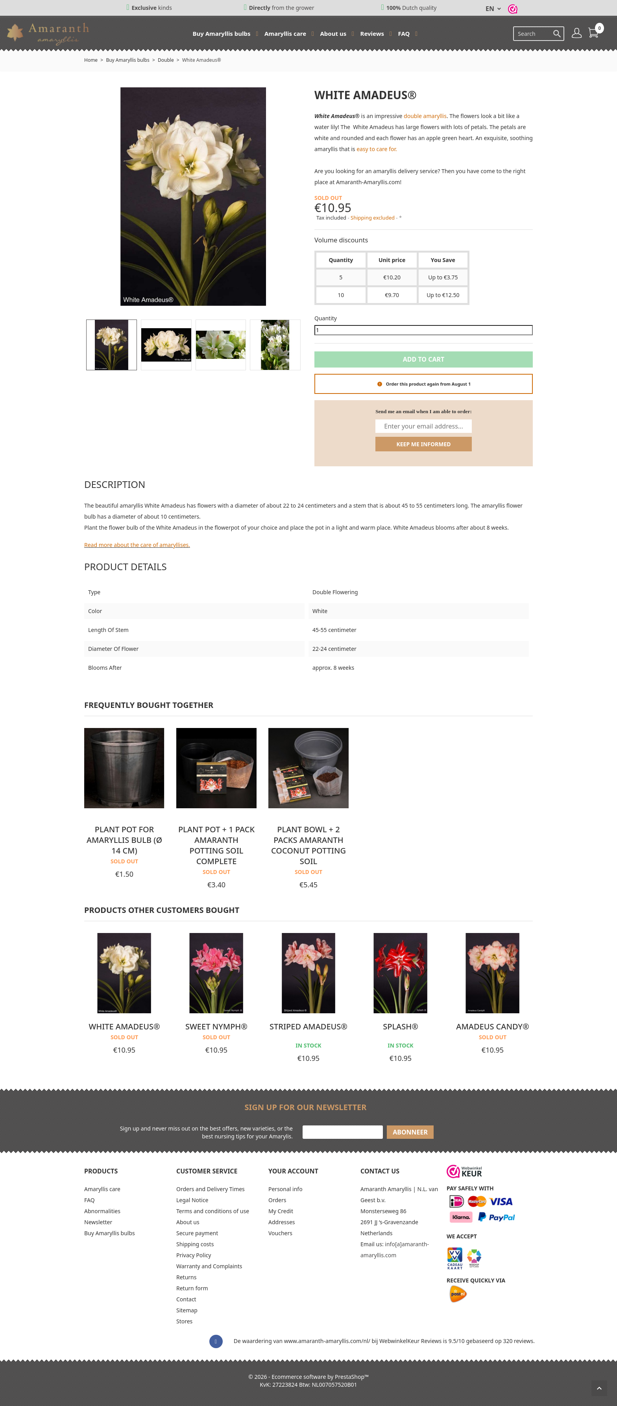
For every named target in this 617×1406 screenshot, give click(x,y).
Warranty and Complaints (209, 1266)
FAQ (405, 33)
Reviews (373, 33)
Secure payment (197, 1233)
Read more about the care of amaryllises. (137, 545)
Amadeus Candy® (492, 1026)
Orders (277, 1200)
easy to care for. (377, 149)
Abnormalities (102, 1211)
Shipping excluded (373, 217)
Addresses (281, 1222)
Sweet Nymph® (216, 1026)
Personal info (285, 1189)
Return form (192, 1288)
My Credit (280, 1211)
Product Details (125, 566)
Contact (186, 1299)
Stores (184, 1321)
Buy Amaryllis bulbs (222, 33)
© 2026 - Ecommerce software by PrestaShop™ (308, 1376)
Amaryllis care (286, 33)
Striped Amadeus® (308, 1026)
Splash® (400, 1026)
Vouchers (280, 1233)
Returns (186, 1277)
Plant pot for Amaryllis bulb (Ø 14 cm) (124, 840)
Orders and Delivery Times (210, 1189)
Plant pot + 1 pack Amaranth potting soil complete (216, 845)
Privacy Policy (193, 1255)
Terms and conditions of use (212, 1211)
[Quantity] (423, 330)
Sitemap (187, 1310)
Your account (293, 1171)
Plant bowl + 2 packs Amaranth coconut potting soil (308, 845)
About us (334, 33)
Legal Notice (192, 1200)
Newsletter (98, 1222)
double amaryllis (425, 116)
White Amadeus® (124, 1026)
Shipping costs (195, 1244)
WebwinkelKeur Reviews (410, 1341)
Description (114, 484)
